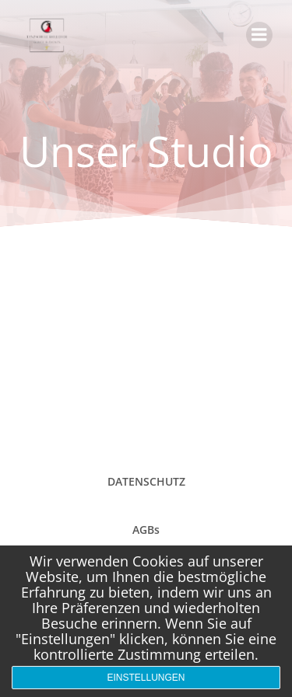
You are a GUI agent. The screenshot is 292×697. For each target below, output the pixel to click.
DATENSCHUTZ (146, 481)
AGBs (146, 529)
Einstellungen (146, 677)
